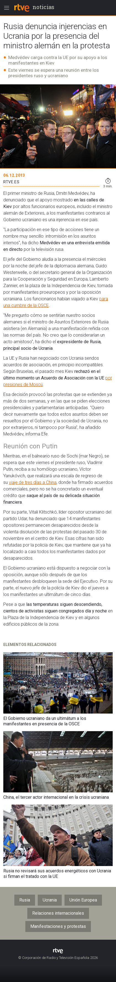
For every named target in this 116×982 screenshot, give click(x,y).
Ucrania (50, 900)
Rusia (24, 900)
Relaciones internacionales (58, 913)
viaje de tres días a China (32, 482)
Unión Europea (83, 900)
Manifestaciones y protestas (58, 926)
